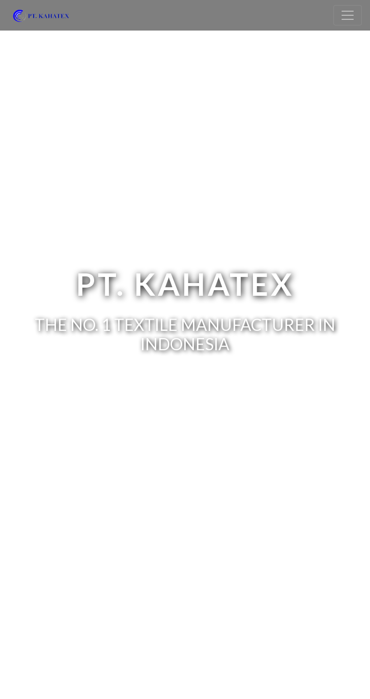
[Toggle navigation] (347, 15)
